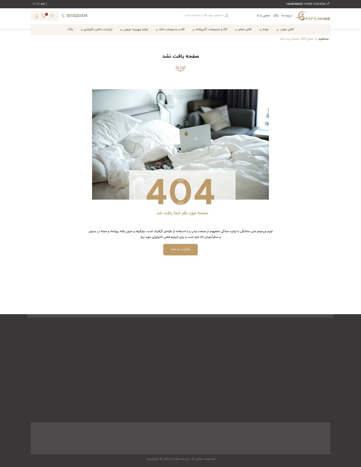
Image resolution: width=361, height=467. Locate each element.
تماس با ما (263, 16)
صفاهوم (323, 39)
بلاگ (276, 16)
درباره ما (287, 16)
